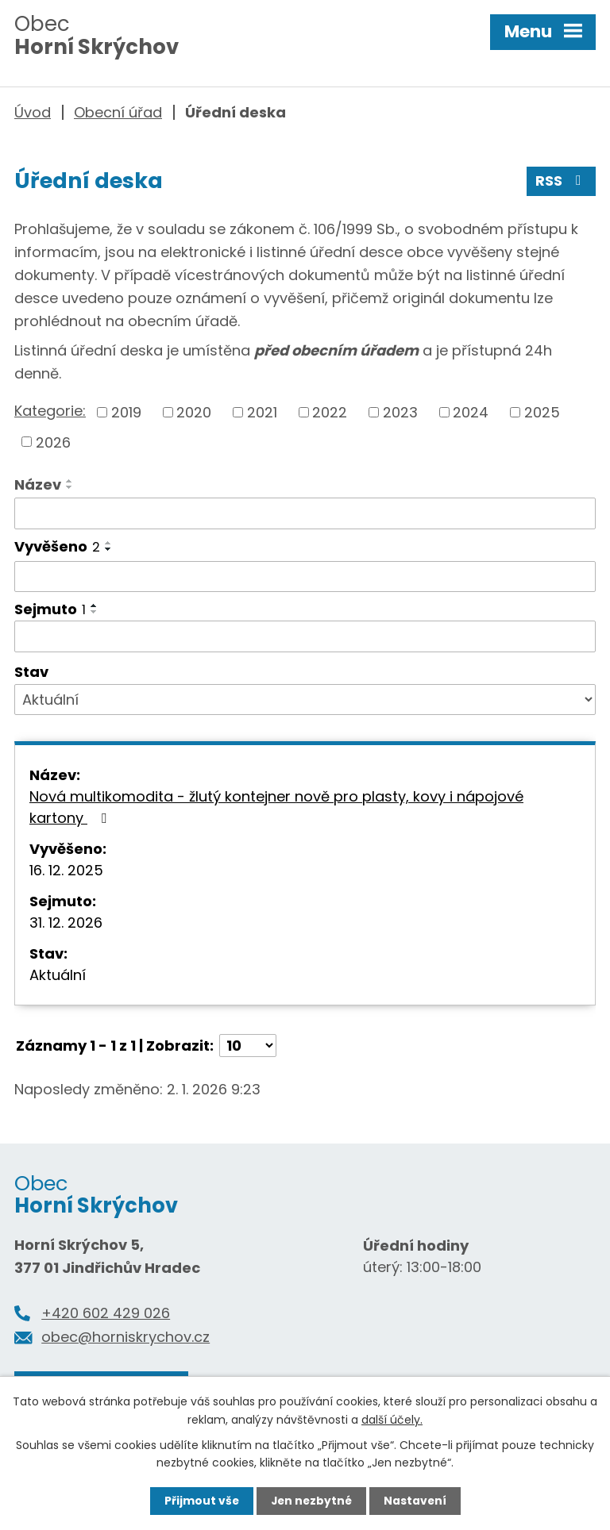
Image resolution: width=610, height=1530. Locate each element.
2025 (542, 413)
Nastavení (416, 1501)
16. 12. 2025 (66, 871)
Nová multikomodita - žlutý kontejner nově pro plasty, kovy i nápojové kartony (276, 807)
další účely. (392, 1419)
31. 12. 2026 (65, 923)
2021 (262, 413)
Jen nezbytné (311, 1501)
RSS (561, 182)
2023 (400, 413)
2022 (329, 413)
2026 (53, 442)
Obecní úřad (118, 112)
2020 (193, 413)
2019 (126, 413)
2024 (470, 413)
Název (37, 485)
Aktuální (57, 976)
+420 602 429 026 (105, 1314)
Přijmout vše (199, 1501)
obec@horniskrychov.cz (125, 1337)
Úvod (32, 112)
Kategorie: (50, 411)
